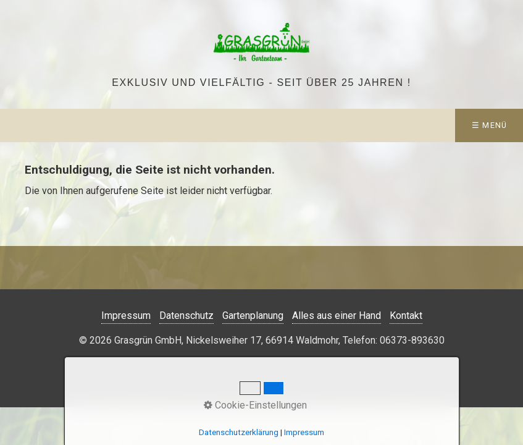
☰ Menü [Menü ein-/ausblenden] (490, 125)
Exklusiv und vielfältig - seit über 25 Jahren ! (261, 82)
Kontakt (406, 315)
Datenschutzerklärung (238, 432)
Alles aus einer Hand (336, 315)
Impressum (126, 315)
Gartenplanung (252, 315)
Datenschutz (186, 315)
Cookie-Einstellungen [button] (255, 405)
